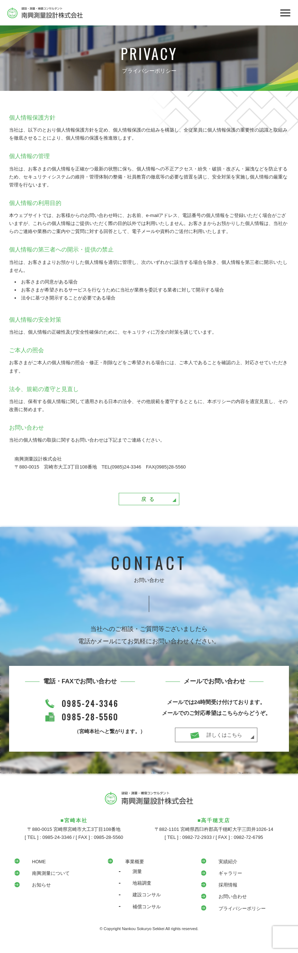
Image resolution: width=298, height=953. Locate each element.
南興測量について (44, 875)
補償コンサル (139, 909)
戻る (161, 501)
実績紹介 (220, 863)
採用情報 (220, 887)
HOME (31, 863)
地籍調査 (134, 885)
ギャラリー (223, 875)
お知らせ (34, 887)
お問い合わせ (225, 899)
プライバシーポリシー (235, 910)
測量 (129, 873)
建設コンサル (139, 897)
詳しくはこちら (226, 738)
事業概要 (127, 863)
